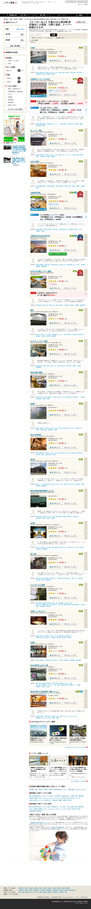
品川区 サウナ (78, 428)
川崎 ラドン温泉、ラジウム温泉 (43, 334)
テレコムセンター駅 (71, 716)
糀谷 (36, 789)
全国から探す (20, 29)
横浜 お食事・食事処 (61, 516)
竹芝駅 (48, 686)
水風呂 (72, 796)
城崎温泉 (36, 890)
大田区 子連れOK (40, 72)
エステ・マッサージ (54, 798)
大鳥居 (40, 789)
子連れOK (54, 800)
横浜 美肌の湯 (39, 365)
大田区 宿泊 (55, 229)
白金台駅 (83, 604)
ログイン (79, 4)
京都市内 (55, 892)
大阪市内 (49, 892)
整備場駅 (38, 266)
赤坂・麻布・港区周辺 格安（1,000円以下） (46, 604)
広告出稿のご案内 (56, 897)
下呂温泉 (42, 890)
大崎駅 (43, 398)
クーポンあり (49, 38)
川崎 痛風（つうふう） (57, 334)
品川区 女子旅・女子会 (63, 452)
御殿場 (44, 892)
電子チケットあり (37, 38)
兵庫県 (36, 888)
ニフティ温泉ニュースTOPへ (78, 781)
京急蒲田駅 (38, 74)
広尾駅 (37, 606)
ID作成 (86, 4)
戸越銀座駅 (50, 429)
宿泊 (76, 796)
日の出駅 (43, 686)
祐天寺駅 (69, 637)
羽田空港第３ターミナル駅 (73, 264)
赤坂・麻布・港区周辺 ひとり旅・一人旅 (62, 603)
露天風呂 (81, 796)
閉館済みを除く (60, 38)
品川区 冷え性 (39, 397)
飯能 (40, 892)
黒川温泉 (60, 890)
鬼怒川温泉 (72, 890)
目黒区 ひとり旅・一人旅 (51, 635)
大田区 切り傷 (71, 123)
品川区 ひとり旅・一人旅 (59, 397)
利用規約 (80, 901)
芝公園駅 (78, 685)
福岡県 (68, 888)
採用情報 (85, 901)
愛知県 (63, 888)
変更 (22, 34)
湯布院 (66, 890)
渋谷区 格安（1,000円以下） (52, 660)
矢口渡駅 (83, 186)
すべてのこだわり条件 (15, 109)
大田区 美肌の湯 (59, 186)
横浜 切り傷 (45, 305)
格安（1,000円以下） (64, 796)
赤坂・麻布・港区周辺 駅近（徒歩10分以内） (69, 604)
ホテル (40, 798)
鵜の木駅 (38, 336)
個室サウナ (48, 800)
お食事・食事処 (33, 798)
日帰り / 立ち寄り (13, 60)
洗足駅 (42, 454)
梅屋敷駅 (48, 74)
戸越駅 (48, 398)
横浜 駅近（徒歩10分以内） (64, 578)
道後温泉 (55, 890)
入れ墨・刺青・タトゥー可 (36, 800)
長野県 (59, 888)
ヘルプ (77, 897)
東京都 (45, 888)
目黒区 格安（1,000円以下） (65, 635)
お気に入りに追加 (71, 60)
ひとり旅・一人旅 (52, 796)
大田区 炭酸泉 (39, 229)
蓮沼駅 (48, 156)
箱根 (26, 890)
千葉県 (31, 888)
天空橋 (51, 789)
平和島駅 (38, 230)
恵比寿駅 (48, 606)
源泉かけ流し (12, 105)
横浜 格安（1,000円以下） (73, 516)
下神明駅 (83, 397)
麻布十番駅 (78, 660)
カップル (77, 798)
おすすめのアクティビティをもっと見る (75, 747)
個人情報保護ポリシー (57, 901)
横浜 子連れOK (59, 305)
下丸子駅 (43, 336)
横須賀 (27, 892)
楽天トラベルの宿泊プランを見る (58, 253)
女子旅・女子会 (65, 798)
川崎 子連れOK (67, 334)
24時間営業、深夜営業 (35, 811)
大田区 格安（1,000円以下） (77, 72)
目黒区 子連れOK (40, 635)
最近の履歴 (82, 1)
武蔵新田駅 (82, 305)
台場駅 (57, 717)
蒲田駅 (53, 74)
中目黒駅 (53, 637)
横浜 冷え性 (52, 305)
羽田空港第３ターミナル (60, 789)
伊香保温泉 (49, 890)
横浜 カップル (53, 365)
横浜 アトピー (63, 547)
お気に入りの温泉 (70, 1)
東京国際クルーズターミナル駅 (43, 717)
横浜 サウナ (74, 578)
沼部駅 (48, 336)
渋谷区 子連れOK (40, 660)
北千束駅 (54, 454)
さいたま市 (35, 892)
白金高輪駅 (42, 606)
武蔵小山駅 (48, 454)
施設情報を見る (56, 60)
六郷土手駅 (66, 305)
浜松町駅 (38, 686)
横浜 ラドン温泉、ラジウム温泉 (43, 547)
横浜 (20, 892)
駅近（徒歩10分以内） (35, 796)
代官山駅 (58, 637)
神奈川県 (21, 888)
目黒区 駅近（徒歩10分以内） (43, 637)
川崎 (23, 892)
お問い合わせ (84, 897)
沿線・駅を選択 (15, 46)
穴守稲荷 (45, 789)
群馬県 (40, 888)
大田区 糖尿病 (63, 123)
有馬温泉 (30, 890)
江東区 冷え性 (62, 716)
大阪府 (49, 888)
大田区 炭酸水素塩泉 (41, 123)
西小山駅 (38, 454)
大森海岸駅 (70, 229)
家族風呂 (11, 102)
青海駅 (53, 717)
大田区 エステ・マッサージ (64, 154)
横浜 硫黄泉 (38, 305)
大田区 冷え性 (62, 264)
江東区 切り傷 (54, 716)
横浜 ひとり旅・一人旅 (57, 484)
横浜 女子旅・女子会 (69, 484)
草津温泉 (21, 890)
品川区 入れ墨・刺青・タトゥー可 (66, 428)
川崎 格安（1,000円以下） (78, 334)
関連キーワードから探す (11, 894)
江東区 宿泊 (47, 716)
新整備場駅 (43, 266)
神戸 (66, 892)
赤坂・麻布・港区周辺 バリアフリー (44, 685)
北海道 (54, 888)
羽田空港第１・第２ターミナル (76, 789)
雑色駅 (76, 123)
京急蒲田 (31, 789)
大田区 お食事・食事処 (63, 72)
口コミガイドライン (68, 897)
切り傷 (69, 800)
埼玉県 (26, 888)
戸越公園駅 (38, 398)
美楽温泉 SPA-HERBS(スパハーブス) (40, 822)
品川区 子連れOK (47, 397)
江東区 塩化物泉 (39, 716)
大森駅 (42, 230)
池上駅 (37, 187)
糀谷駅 (43, 74)
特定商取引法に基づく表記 (70, 901)
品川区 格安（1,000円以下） (72, 397)
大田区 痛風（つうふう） (53, 123)
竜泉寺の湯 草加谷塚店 (57, 827)
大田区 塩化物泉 (50, 186)
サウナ (44, 796)
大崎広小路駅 (43, 429)
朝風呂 (60, 800)
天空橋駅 (83, 264)
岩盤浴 (65, 800)
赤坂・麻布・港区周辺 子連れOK (43, 603)
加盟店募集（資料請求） (43, 897)
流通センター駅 (78, 229)
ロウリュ (45, 798)
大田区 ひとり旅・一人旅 (51, 72)
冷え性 (73, 798)
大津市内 (61, 892)
